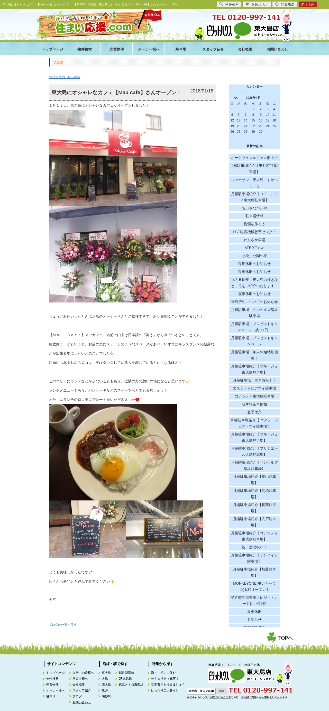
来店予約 (308, 4)
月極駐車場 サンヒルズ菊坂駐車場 (254, 313)
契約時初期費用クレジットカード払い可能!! (254, 600)
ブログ (77, 696)
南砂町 (106, 696)
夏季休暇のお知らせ (254, 294)
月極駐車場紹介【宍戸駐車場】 (254, 522)
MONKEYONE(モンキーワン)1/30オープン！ (254, 586)
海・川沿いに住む (163, 673)
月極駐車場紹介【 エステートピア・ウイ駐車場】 (254, 423)
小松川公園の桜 (254, 256)
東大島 (106, 673)
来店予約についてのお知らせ (254, 302)
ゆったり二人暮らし (165, 690)
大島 (105, 678)
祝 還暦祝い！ (254, 547)
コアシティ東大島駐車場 (254, 396)
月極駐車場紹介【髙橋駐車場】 (254, 494)
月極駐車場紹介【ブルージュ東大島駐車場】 (254, 369)
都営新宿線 (126, 673)
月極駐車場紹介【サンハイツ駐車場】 (254, 558)
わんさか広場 (254, 240)
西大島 (106, 684)
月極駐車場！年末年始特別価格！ (254, 355)
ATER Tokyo (254, 248)
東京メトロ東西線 (131, 684)
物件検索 (84, 49)
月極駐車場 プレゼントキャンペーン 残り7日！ (254, 327)
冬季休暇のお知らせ (254, 272)
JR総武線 (125, 678)
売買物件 (116, 49)
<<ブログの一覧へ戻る (64, 77)
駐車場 (181, 49)
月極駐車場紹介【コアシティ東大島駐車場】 (254, 536)
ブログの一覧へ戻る (63, 625)
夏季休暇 (254, 612)
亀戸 (105, 690)
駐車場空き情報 (254, 404)
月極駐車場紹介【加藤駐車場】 (254, 572)
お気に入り (256, 4)
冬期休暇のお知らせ (254, 264)
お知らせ (254, 620)
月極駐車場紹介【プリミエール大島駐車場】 (254, 451)
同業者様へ (80, 678)
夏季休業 (254, 412)
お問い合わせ (277, 49)
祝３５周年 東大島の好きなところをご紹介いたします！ (254, 283)
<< (236, 98)
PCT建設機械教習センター (254, 232)
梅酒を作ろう (254, 224)
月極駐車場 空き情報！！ (254, 380)
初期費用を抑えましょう (168, 684)
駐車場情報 (254, 216)
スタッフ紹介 (213, 49)
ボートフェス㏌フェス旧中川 (254, 158)
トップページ (52, 49)
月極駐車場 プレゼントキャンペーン (254, 341)
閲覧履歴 (285, 4)
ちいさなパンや (254, 208)
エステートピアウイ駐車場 (254, 388)
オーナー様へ (149, 49)
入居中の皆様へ (83, 673)
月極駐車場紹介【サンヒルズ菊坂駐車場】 (254, 465)
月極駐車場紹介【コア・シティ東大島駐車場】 (254, 197)
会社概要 (245, 49)
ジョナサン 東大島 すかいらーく (254, 183)
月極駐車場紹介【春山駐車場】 (254, 480)
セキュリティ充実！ (165, 678)
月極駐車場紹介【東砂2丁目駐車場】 (254, 169)
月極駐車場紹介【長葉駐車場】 (254, 508)
